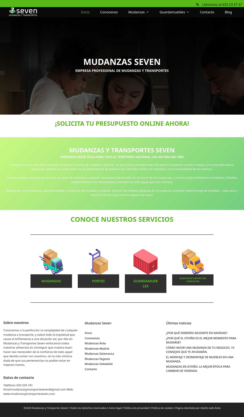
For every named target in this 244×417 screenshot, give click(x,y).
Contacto (207, 12)
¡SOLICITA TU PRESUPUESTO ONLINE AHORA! (122, 123)
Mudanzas (141, 12)
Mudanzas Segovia (97, 359)
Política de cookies (162, 408)
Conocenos (109, 12)
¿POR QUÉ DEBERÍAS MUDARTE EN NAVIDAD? (196, 333)
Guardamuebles (177, 12)
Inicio (85, 12)
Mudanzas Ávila (95, 343)
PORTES (98, 281)
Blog (228, 12)
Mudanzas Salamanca (99, 353)
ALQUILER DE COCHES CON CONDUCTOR (192, 280)
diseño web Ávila (210, 408)
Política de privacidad (136, 408)
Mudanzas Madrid (97, 348)
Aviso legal (115, 408)
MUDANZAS (51, 281)
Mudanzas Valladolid (99, 364)
